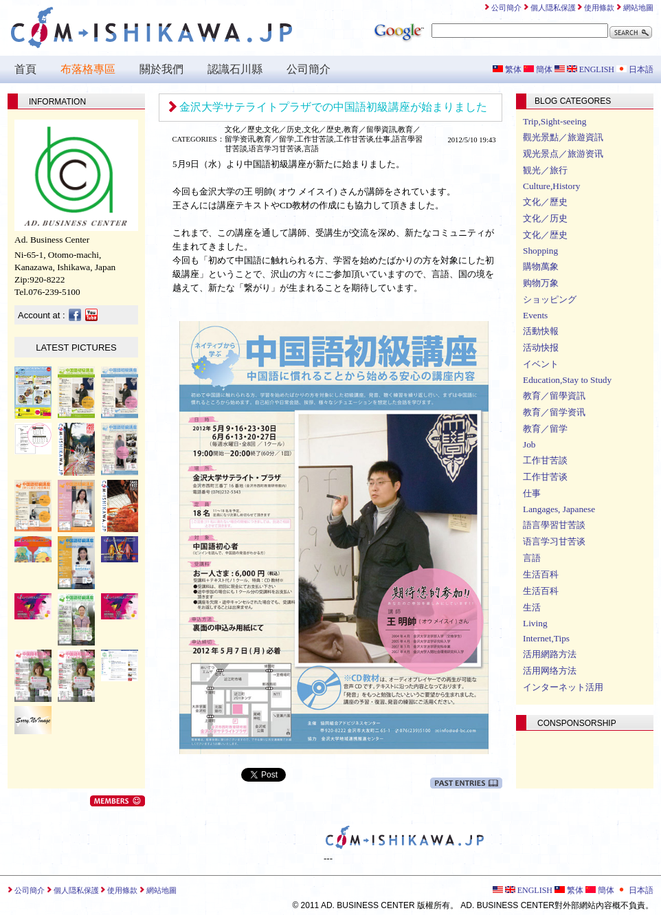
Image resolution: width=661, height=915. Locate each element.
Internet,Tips (546, 638)
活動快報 (541, 331)
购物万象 (541, 283)
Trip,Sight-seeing (554, 121)
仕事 (532, 493)
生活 (532, 607)
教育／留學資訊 (554, 395)
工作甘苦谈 (545, 477)
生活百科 (541, 574)
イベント (541, 364)
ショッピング (549, 299)
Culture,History (551, 186)
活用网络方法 (549, 670)
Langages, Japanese (559, 509)
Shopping (540, 250)
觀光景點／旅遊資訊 (563, 137)
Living (535, 623)
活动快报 (541, 347)
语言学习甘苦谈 (554, 541)
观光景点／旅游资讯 (563, 153)
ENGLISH (584, 69)
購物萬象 (541, 266)
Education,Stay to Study (567, 380)
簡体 (538, 69)
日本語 (634, 69)
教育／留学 (545, 428)
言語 (532, 558)
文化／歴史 (545, 235)
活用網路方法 (549, 654)
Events (535, 315)
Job (529, 444)
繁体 (507, 69)
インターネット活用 (563, 687)
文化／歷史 (545, 202)
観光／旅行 (545, 170)
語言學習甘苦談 (554, 525)
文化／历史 (545, 218)
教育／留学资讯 (554, 412)
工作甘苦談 (545, 460)
